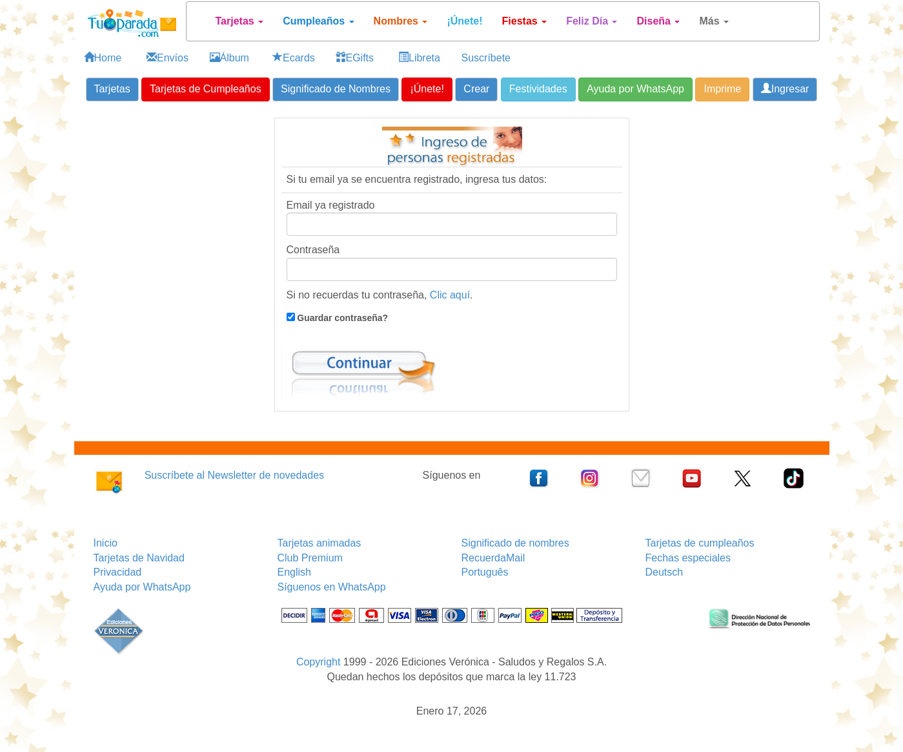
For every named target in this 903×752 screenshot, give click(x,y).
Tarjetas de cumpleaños (700, 543)
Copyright (318, 661)
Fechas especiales (688, 557)
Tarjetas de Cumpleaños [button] (205, 88)
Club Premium (310, 557)
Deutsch (664, 572)
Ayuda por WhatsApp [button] (635, 88)
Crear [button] (476, 88)
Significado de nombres (515, 543)
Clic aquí (450, 294)
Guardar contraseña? (342, 318)
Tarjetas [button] (112, 88)
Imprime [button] (722, 88)
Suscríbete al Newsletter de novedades (234, 475)
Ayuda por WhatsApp (142, 586)
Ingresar (785, 88)
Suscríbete (486, 57)
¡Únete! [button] (426, 88)
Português (485, 572)
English (294, 572)
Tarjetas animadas (319, 543)
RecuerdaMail (493, 557)
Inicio (105, 543)
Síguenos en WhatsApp (332, 586)
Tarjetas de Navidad (139, 557)
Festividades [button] (538, 88)
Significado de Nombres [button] (336, 88)
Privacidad (118, 572)
